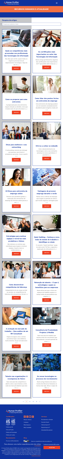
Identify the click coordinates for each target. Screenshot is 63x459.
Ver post (16, 68)
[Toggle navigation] (57, 3)
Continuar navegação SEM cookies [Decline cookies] (51, 444)
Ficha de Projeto (10, 429)
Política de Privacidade (11, 432)
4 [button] (36, 401)
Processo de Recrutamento (12, 441)
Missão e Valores (28, 419)
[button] (23, 401)
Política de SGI (9, 427)
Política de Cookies (10, 435)
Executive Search (45, 422)
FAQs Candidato (27, 427)
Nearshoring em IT (45, 427)
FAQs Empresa (27, 425)
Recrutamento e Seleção (47, 419)
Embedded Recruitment (46, 430)
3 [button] (33, 401)
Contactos (26, 422)
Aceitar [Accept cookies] (52, 447)
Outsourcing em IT (45, 424)
